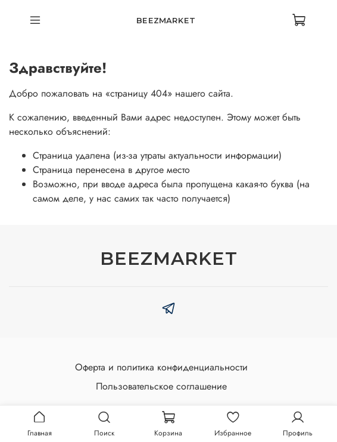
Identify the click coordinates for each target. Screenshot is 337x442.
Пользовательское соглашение (161, 386)
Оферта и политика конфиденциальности (161, 367)
